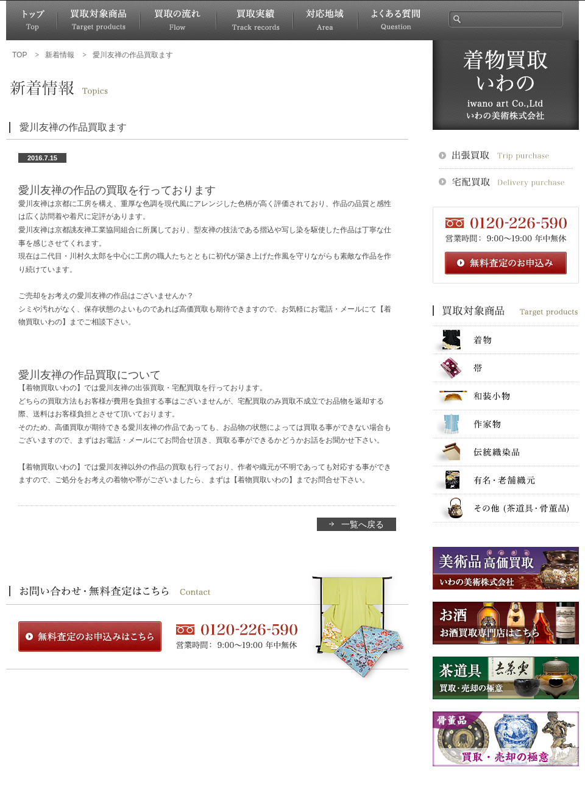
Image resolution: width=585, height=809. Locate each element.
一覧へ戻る (362, 524)
